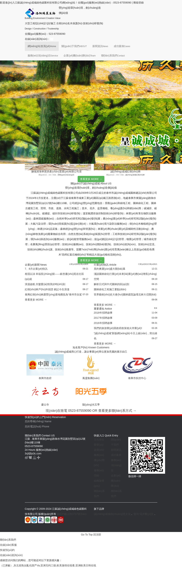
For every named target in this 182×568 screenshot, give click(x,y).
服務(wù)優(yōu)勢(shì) (99, 460)
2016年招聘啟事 (103, 322)
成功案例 (122, 46)
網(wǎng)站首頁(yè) (42, 46)
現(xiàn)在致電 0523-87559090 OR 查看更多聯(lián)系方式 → (91, 410)
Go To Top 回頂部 (91, 534)
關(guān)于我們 (74, 46)
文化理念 (99, 439)
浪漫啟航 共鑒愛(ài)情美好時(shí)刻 (45, 284)
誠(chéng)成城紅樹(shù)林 (125, 171)
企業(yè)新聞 (74, 264)
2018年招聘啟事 (103, 312)
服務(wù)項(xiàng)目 (43, 55)
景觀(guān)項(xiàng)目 (66, 175)
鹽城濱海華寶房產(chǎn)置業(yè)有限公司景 (56, 171)
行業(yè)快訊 (143, 264)
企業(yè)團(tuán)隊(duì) (79, 55)
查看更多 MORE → (91, 179)
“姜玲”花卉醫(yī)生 (143, 513)
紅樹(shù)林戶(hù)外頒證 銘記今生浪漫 (47, 289)
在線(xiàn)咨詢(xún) (11, 555)
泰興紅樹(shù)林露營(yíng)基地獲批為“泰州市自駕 (53, 294)
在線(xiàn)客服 (8, 544)
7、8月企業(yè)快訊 (36, 268)
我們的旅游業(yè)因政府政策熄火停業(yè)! (118, 328)
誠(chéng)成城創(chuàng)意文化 (112, 513)
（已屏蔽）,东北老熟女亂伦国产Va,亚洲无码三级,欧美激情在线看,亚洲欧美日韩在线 (48, 565)
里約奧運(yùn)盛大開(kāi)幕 (109, 268)
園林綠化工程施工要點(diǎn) (110, 289)
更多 (155, 308)
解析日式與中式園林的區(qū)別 (111, 284)
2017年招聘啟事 (103, 317)
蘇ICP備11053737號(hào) (71, 513)
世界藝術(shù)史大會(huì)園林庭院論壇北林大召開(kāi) (125, 294)
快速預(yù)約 (7, 550)
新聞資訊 (100, 46)
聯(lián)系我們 (113, 55)
